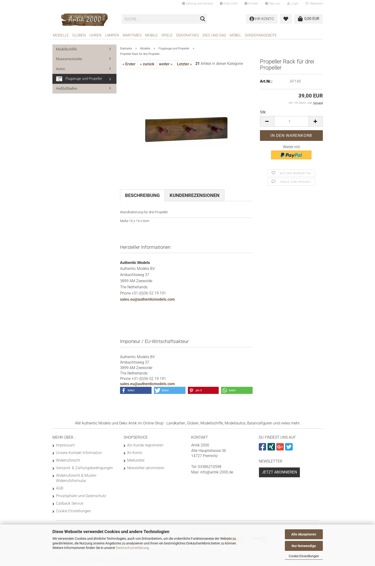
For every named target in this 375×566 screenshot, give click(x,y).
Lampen (112, 35)
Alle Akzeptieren (303, 534)
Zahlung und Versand (197, 3)
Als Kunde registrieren (145, 445)
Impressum (65, 445)
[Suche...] (202, 19)
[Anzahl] (291, 121)
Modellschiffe (66, 49)
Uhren (95, 35)
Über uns (272, 3)
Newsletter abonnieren (145, 468)
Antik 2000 (228, 3)
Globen (79, 35)
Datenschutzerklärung (132, 548)
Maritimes (132, 35)
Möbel (235, 35)
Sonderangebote (261, 35)
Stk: (263, 112)
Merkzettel (314, 3)
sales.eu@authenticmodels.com (147, 299)
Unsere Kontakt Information (79, 452)
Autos (60, 69)
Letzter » (184, 64)
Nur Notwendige (304, 546)
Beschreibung (142, 195)
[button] (267, 121)
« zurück (147, 64)
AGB (59, 488)
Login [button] (292, 3)
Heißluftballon (66, 88)
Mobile (151, 35)
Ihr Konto (134, 452)
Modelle (61, 35)
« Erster (128, 64)
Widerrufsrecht (68, 460)
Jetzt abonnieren (279, 472)
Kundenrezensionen (194, 195)
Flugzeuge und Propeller (79, 78)
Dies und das (214, 35)
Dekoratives (187, 35)
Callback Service (69, 503)
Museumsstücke (69, 59)
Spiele (167, 35)
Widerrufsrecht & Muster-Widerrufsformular (76, 478)
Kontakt (251, 3)
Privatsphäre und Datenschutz (81, 496)
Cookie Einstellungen (304, 556)
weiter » (165, 64)
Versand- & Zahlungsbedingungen (84, 468)
